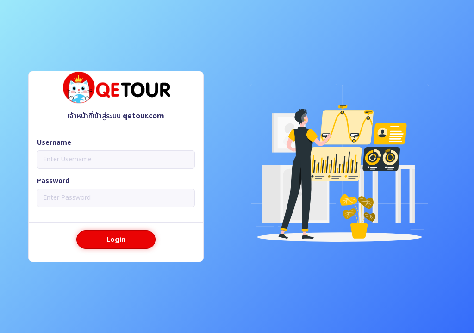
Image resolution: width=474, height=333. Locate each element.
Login (115, 239)
